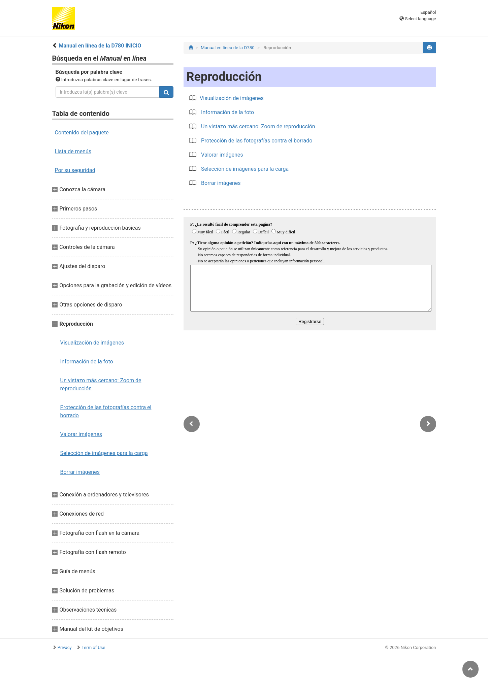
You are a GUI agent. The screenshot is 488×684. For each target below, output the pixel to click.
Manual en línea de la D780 (228, 47)
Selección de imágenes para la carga (104, 453)
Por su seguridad (75, 170)
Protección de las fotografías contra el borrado (106, 411)
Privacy (65, 647)
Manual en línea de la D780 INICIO (100, 45)
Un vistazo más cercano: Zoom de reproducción (100, 384)
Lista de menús (73, 151)
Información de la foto (86, 361)
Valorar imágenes (81, 434)
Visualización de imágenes (92, 342)
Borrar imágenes (80, 472)
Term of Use (93, 647)
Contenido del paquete (82, 132)
